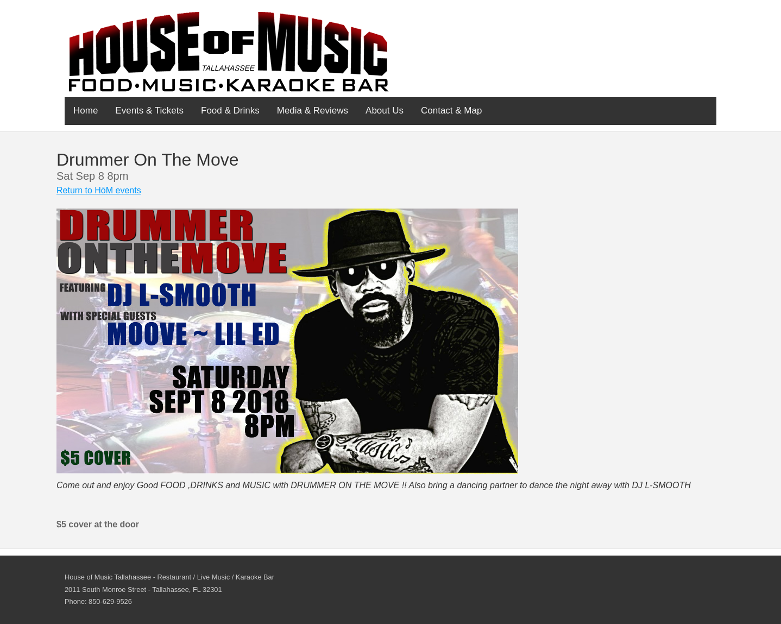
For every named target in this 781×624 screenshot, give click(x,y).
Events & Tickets (149, 110)
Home (85, 110)
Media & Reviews (312, 110)
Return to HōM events (98, 190)
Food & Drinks (230, 110)
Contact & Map (451, 110)
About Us (385, 110)
